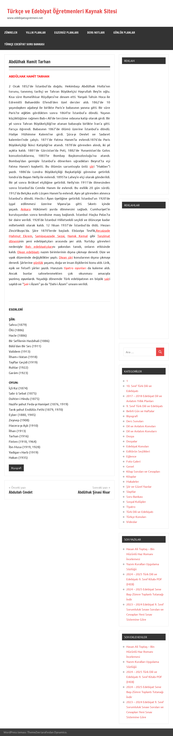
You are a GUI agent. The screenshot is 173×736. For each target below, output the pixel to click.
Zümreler (10, 33)
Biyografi (17, 468)
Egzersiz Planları (66, 33)
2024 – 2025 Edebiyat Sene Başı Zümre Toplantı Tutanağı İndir (144, 594)
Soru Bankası (134, 496)
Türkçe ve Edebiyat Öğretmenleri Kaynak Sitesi (69, 10)
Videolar (131, 521)
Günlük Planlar (124, 33)
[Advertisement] (143, 131)
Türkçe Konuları (136, 516)
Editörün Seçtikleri (138, 451)
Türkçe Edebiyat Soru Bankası (24, 44)
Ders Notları (96, 33)
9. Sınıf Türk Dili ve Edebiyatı (144, 406)
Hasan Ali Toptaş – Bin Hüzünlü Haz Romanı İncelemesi (140, 554)
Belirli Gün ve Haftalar (140, 411)
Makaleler (132, 481)
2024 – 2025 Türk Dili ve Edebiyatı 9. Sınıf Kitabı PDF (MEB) (144, 579)
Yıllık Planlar (36, 33)
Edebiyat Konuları (137, 446)
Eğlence (131, 456)
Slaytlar (131, 491)
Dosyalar (131, 441)
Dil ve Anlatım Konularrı (141, 431)
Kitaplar (131, 476)
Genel (130, 466)
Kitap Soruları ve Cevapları (143, 471)
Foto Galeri (133, 461)
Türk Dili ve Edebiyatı (139, 511)
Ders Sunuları (134, 421)
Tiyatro (130, 506)
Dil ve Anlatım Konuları (141, 426)
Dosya (130, 436)
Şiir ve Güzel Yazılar (139, 486)
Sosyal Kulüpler (136, 501)
